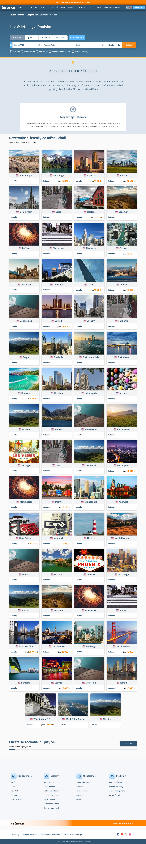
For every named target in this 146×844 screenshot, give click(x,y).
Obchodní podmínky (29, 834)
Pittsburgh (123, 574)
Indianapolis (91, 393)
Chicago (123, 248)
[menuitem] (23, 7)
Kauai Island (123, 429)
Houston (58, 393)
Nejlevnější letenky (51, 790)
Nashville (123, 501)
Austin (123, 175)
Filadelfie (58, 357)
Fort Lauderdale (91, 357)
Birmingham (26, 211)
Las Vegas (26, 465)
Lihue (58, 465)
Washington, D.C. (42, 719)
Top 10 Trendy (49, 799)
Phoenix (91, 574)
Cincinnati (26, 284)
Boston (91, 211)
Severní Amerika (17, 14)
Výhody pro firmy (116, 786)
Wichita (107, 719)
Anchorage (58, 175)
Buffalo (26, 248)
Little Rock (90, 465)
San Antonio (58, 646)
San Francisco (123, 646)
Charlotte (91, 248)
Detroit (58, 320)
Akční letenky (49, 782)
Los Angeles (123, 465)
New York (58, 538)
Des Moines (26, 320)
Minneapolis (91, 501)
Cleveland (58, 284)
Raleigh (123, 610)
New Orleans (26, 538)
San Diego (91, 646)
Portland (25, 610)
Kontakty (79, 786)
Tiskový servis (82, 790)
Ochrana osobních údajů (72, 834)
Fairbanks (123, 320)
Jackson (123, 393)
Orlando (58, 574)
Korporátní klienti (116, 782)
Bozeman (123, 211)
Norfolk (91, 538)
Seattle (58, 682)
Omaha (26, 574)
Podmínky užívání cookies (50, 834)
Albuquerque (25, 175)
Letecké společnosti (51, 803)
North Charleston (123, 538)
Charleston (58, 248)
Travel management (117, 790)
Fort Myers (123, 357)
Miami (58, 501)
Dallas (91, 284)
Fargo (26, 357)
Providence (90, 610)
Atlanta (91, 175)
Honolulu (25, 393)
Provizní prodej (115, 795)
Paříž (13, 782)
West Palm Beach (75, 719)
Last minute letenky (51, 795)
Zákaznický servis (83, 782)
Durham (91, 320)
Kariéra (79, 795)
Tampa (123, 682)
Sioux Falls (91, 682)
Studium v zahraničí (51, 808)
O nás (78, 799)
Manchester (26, 501)
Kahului (58, 429)
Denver (123, 284)
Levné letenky (49, 786)
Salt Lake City (26, 646)
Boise (58, 211)
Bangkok (14, 795)
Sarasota (25, 682)
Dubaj (13, 786)
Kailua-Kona (91, 429)
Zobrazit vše (16, 799)
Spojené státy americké (37, 14)
